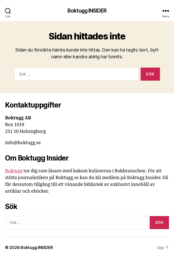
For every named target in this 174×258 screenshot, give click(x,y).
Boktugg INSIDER (87, 10)
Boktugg (14, 171)
